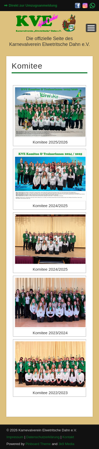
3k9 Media (66, 444)
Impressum (14, 437)
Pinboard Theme (38, 444)
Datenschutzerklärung (42, 437)
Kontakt (68, 437)
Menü (91, 28)
